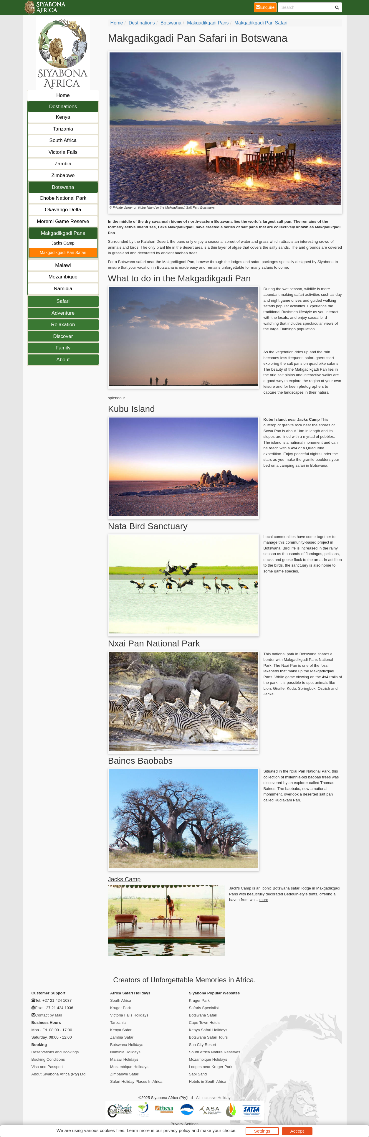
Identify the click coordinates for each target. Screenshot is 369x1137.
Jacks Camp (63, 243)
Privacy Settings (184, 1124)
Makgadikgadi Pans (63, 233)
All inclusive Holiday (213, 1097)
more (263, 899)
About (63, 359)
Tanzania (63, 129)
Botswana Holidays (126, 1044)
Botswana (63, 187)
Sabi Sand (198, 1074)
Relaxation (63, 324)
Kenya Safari (121, 1030)
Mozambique (63, 277)
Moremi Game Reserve (63, 221)
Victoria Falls (63, 152)
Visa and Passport (47, 1067)
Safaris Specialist (204, 1008)
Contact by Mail (48, 1015)
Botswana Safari (203, 1015)
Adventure (63, 313)
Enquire (266, 7)
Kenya (63, 117)
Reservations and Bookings (55, 1052)
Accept (297, 1130)
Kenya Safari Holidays (208, 1030)
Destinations (63, 106)
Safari (63, 301)
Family (63, 348)
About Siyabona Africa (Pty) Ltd (59, 1074)
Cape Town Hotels (205, 1022)
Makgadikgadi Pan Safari (63, 252)
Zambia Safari (122, 1037)
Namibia (63, 288)
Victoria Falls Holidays (129, 1015)
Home (63, 95)
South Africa (63, 140)
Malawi (63, 265)
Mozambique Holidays (129, 1067)
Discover (63, 336)
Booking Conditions (48, 1059)
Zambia (62, 163)
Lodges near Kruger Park (211, 1067)
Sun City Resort (202, 1044)
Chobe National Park (63, 198)
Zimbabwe (63, 175)
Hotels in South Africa (207, 1081)
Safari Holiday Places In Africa (136, 1081)
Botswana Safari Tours (208, 1037)
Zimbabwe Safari (124, 1074)
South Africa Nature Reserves (214, 1052)
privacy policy (176, 1130)
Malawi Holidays (124, 1059)
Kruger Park (120, 1008)
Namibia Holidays (125, 1052)
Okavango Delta (63, 209)
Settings (262, 1130)
